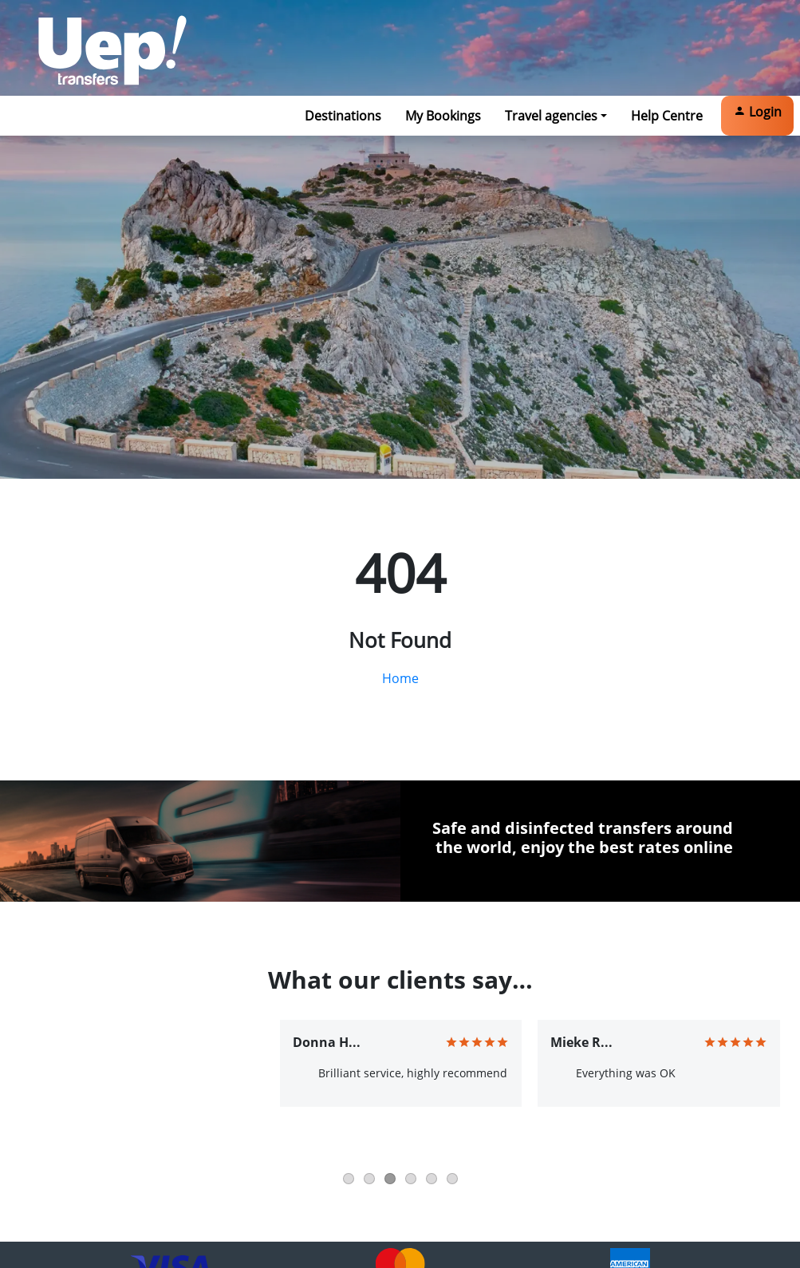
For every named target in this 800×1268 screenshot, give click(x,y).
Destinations (343, 115)
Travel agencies (551, 115)
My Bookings (443, 115)
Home (400, 678)
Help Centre (667, 115)
